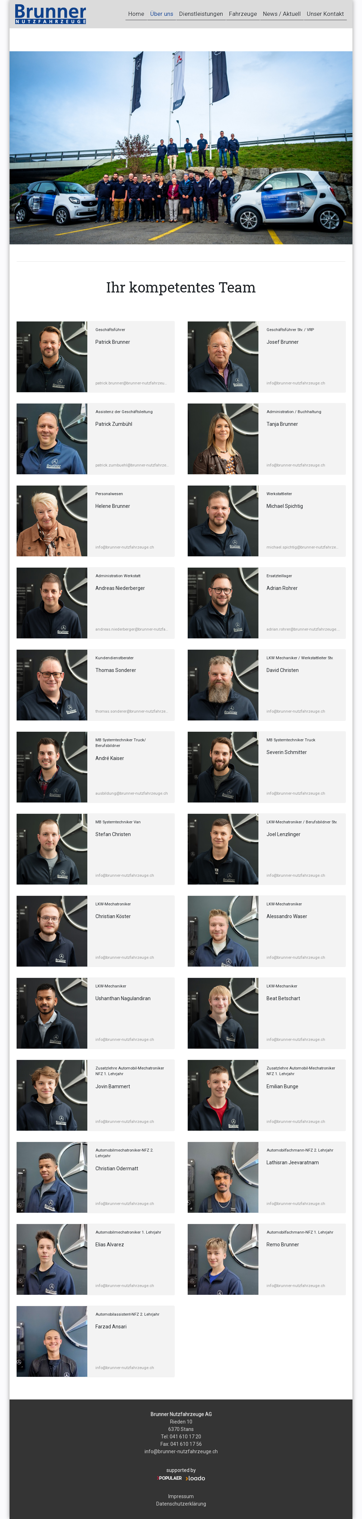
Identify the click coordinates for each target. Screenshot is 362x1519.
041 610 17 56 (186, 1444)
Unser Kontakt (322, 13)
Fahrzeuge (230, 13)
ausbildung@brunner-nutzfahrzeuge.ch (131, 793)
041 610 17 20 (185, 1436)
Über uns (137, 13)
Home (107, 13)
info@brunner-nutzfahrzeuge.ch (296, 383)
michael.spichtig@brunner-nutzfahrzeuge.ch (303, 547)
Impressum (181, 1496)
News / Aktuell (274, 13)
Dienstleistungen (182, 13)
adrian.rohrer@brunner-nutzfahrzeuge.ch (303, 629)
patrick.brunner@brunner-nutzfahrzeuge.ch (132, 383)
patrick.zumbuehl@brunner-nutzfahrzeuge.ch (132, 465)
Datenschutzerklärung (181, 1504)
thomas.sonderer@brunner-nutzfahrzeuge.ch (132, 711)
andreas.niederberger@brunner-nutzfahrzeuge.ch (132, 629)
